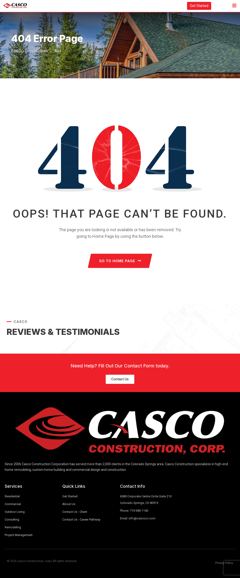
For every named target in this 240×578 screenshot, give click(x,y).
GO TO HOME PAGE (120, 261)
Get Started (199, 6)
